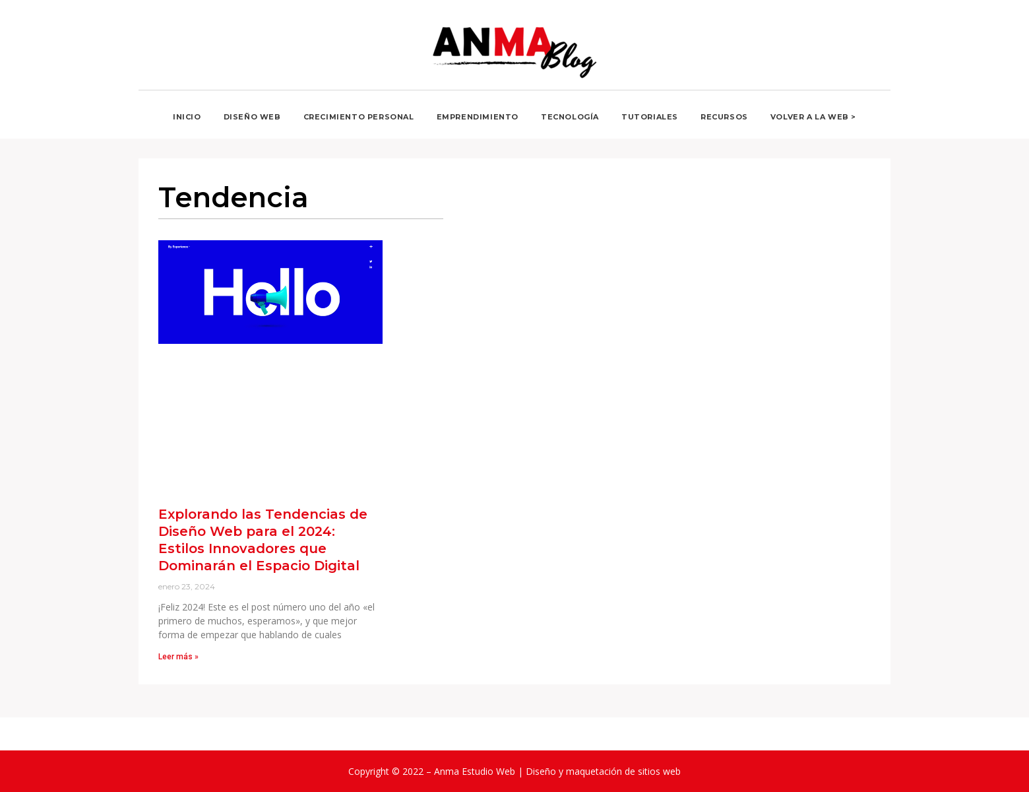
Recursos (724, 116)
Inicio (187, 116)
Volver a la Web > (813, 116)
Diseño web (252, 116)
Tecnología (570, 116)
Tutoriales (649, 116)
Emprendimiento (477, 116)
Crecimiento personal (358, 116)
